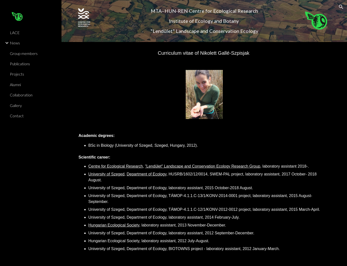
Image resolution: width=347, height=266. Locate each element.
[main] (204, 21)
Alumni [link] (15, 84)
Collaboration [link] (21, 95)
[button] (341, 7)
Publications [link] (20, 63)
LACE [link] (15, 32)
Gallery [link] (16, 105)
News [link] (15, 42)
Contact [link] (17, 115)
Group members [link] (24, 53)
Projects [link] (17, 74)
